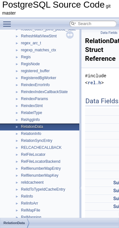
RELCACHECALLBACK (41, 147)
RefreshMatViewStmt (38, 36)
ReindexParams (34, 99)
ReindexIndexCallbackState (44, 92)
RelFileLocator (33, 154)
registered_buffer (35, 71)
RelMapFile (30, 210)
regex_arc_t (31, 43)
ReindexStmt (32, 106)
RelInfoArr (29, 203)
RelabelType (31, 113)
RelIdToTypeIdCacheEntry (43, 189)
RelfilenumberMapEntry (41, 168)
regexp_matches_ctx (38, 50)
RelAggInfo (30, 119)
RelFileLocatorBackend (40, 161)
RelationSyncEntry (36, 140)
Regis (26, 57)
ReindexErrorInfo (35, 85)
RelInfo (27, 196)
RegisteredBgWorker (38, 78)
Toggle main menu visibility (8, 21)
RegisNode (30, 64)
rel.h (94, 83)
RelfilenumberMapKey (39, 175)
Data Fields (109, 33)
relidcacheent (32, 182)
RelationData (32, 126)
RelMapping (31, 217)
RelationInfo (31, 133)
